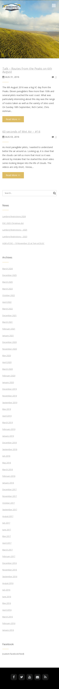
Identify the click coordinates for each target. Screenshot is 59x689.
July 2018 (6, 456)
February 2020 (8, 375)
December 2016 (9, 563)
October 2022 (8, 295)
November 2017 (9, 496)
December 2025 (9, 275)
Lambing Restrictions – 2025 (14, 230)
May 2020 (6, 355)
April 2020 (6, 362)
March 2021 (7, 322)
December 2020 (9, 342)
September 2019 (9, 402)
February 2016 (8, 623)
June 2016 (6, 596)
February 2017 (8, 556)
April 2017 (6, 543)
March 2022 (7, 308)
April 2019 (6, 416)
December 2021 (9, 315)
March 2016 (7, 616)
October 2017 (8, 503)
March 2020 (7, 369)
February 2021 (8, 329)
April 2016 (6, 610)
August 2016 (7, 583)
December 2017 (9, 489)
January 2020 (8, 382)
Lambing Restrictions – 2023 (14, 236)
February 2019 (8, 429)
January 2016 (8, 630)
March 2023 (7, 288)
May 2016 (6, 603)
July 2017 (6, 523)
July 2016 (6, 590)
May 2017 (6, 536)
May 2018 (6, 462)
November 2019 (9, 395)
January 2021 (8, 335)
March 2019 (7, 422)
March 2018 (7, 469)
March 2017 (7, 549)
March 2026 (7, 268)
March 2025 (7, 282)
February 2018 (8, 476)
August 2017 (7, 516)
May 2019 (6, 409)
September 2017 (9, 509)
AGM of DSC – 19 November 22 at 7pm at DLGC (23, 243)
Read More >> (13, 119)
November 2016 (9, 569)
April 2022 (6, 302)
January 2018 (8, 483)
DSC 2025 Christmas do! (13, 223)
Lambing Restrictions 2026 (14, 216)
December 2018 (9, 442)
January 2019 (8, 436)
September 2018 (9, 449)
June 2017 (6, 529)
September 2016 (9, 576)
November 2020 (9, 349)
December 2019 (9, 389)
